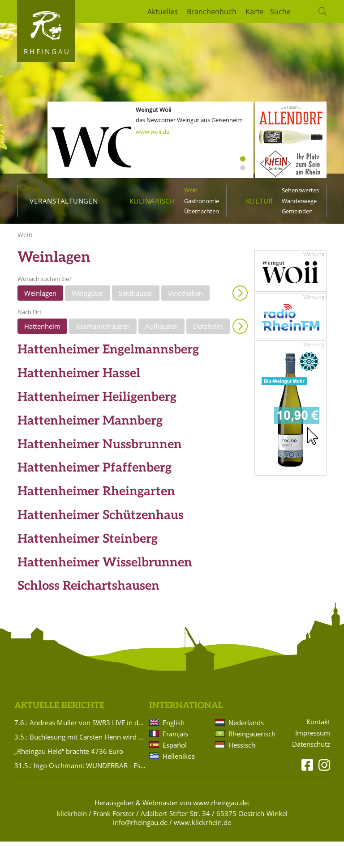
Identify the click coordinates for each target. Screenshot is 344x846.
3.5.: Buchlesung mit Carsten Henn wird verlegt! (80, 741)
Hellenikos (179, 760)
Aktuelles (162, 12)
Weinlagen (40, 297)
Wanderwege (299, 201)
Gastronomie (201, 201)
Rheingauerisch (251, 738)
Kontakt (318, 727)
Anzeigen (240, 297)
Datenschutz (311, 749)
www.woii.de (152, 132)
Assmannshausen (103, 330)
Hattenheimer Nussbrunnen (99, 449)
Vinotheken (185, 297)
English (174, 727)
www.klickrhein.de (202, 826)
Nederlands (246, 727)
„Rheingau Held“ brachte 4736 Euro (68, 755)
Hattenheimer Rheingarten (96, 496)
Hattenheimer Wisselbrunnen (104, 567)
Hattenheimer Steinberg (87, 543)
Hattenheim (42, 330)
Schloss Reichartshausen (88, 590)
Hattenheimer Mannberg (90, 425)
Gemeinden (297, 211)
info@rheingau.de (140, 826)
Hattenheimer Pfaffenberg (94, 472)
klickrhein (72, 817)
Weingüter (87, 297)
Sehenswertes (300, 190)
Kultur (259, 200)
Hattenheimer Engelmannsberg (108, 354)
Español (175, 749)
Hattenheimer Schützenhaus (100, 520)
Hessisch (241, 749)
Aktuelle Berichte (59, 711)
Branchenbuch (211, 12)
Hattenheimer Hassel (78, 378)
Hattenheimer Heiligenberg (96, 402)
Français (175, 738)
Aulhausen (161, 330)
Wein (191, 190)
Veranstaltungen (64, 200)
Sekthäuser (136, 297)
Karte (254, 12)
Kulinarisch (152, 200)
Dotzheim (208, 330)
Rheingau (47, 51)
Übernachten (201, 211)
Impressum (312, 738)
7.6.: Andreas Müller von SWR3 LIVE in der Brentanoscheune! (80, 727)
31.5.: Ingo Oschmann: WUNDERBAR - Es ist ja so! (80, 769)
